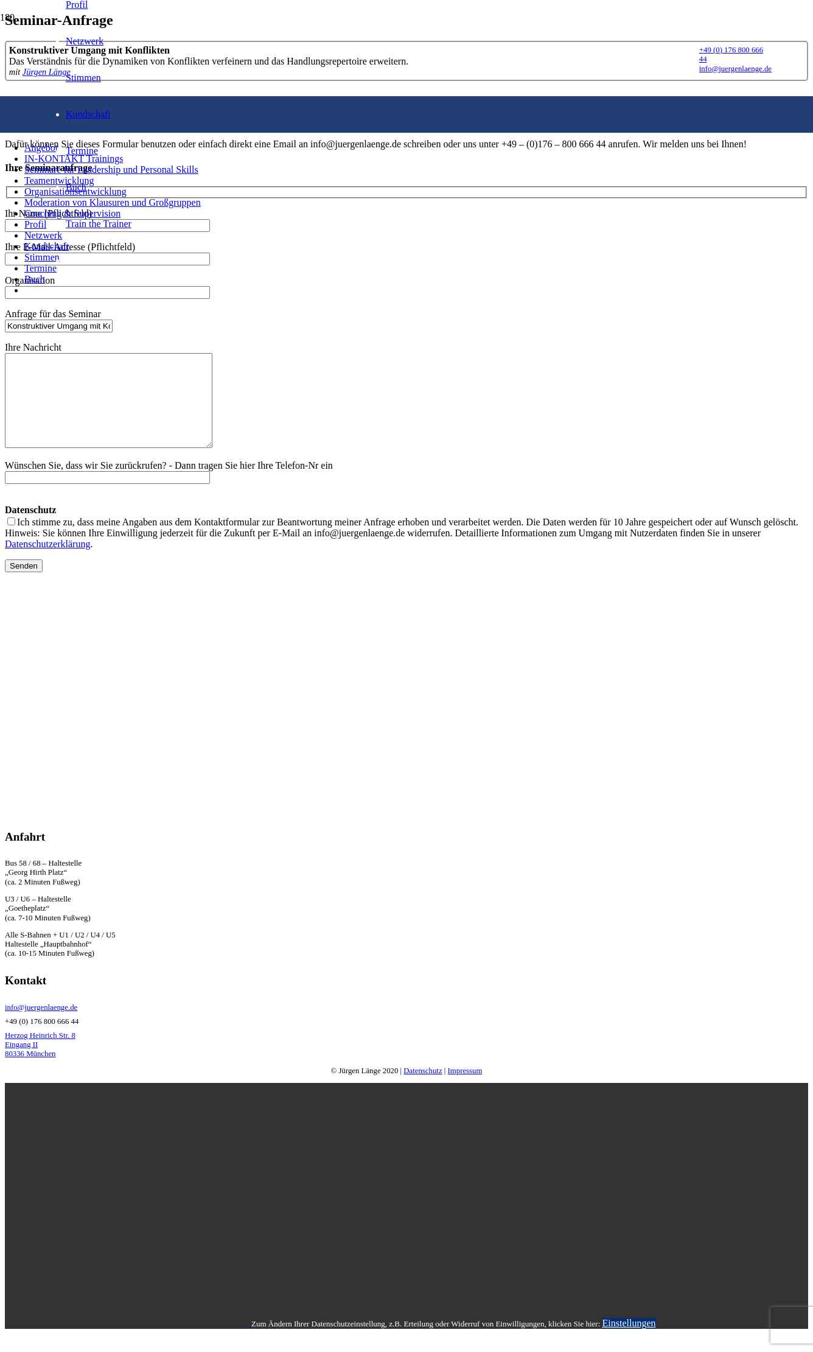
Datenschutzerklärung (47, 562)
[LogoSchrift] (370, 323)
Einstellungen (629, 1341)
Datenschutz (422, 1089)
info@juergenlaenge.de (41, 1025)
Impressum (465, 1089)
